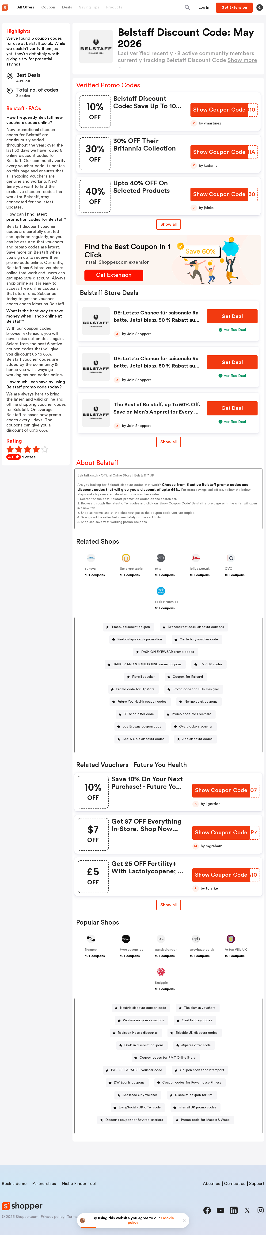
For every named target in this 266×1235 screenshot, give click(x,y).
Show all (168, 905)
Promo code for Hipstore (135, 689)
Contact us (234, 1183)
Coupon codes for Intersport (202, 1070)
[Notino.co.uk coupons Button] (199, 701)
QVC (228, 568)
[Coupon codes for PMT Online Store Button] (166, 1057)
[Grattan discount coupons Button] (142, 1045)
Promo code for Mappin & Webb (205, 1120)
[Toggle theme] (259, 7)
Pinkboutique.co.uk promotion (139, 639)
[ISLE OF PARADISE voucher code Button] (134, 1070)
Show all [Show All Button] (168, 224)
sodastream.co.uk (169, 602)
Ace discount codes (197, 739)
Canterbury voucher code (199, 639)
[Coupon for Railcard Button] (186, 677)
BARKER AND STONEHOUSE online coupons (147, 664)
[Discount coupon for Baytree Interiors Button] (132, 1120)
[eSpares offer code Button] (194, 1045)
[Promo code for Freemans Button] (190, 714)
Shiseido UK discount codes (196, 1032)
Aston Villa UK (236, 949)
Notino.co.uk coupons (200, 701)
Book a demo (14, 1183)
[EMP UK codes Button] (209, 664)
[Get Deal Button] (232, 316)
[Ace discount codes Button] (195, 739)
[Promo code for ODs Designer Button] (193, 689)
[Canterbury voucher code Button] (197, 639)
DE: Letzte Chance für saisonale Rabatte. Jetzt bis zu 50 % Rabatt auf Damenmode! (156, 366)
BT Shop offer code (139, 714)
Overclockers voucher (196, 726)
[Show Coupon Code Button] (219, 110)
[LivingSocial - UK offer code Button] (138, 1107)
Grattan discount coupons (143, 1045)
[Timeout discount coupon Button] (128, 627)
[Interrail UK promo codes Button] (195, 1107)
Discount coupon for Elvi (194, 1095)
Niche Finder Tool (79, 1183)
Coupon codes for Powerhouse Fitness (191, 1082)
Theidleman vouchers (199, 1008)
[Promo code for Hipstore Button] (133, 689)
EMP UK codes (210, 664)
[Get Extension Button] (113, 275)
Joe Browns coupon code (141, 726)
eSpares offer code (196, 1045)
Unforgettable (131, 568)
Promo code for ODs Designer (195, 689)
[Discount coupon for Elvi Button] (192, 1095)
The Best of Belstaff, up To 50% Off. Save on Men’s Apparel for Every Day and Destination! (157, 412)
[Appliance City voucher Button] (137, 1095)
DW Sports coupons (129, 1082)
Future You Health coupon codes (142, 701)
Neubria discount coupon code (143, 1008)
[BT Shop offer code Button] (137, 714)
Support (256, 1183)
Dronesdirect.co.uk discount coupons (196, 627)
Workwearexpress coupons (143, 1020)
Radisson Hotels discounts (138, 1032)
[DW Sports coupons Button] (127, 1082)
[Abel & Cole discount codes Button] (141, 739)
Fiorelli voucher (143, 676)
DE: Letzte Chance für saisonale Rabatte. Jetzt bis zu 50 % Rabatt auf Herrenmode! (156, 320)
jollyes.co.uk (200, 568)
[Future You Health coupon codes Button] (140, 701)
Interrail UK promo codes (197, 1107)
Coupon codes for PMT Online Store (168, 1057)
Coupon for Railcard (188, 676)
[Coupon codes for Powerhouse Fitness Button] (190, 1082)
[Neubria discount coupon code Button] (141, 1008)
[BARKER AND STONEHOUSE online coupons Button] (145, 664)
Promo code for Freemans (191, 714)
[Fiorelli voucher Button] (141, 677)
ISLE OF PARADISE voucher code (136, 1070)
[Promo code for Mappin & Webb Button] (203, 1120)
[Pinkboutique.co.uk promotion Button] (137, 639)
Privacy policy (53, 1217)
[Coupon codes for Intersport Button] (200, 1070)
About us (211, 1183)
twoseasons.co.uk (134, 949)
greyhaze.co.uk (202, 949)
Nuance (91, 949)
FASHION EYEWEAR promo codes (167, 652)
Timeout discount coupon (130, 627)
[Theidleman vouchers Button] (198, 1008)
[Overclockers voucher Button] (194, 726)
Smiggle (161, 982)
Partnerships (44, 1183)
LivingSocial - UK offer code (140, 1107)
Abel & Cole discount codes (143, 739)
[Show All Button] (168, 905)
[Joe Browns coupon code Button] (140, 726)
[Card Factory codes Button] (195, 1020)
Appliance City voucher (139, 1095)
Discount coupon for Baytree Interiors (134, 1120)
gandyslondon (166, 949)
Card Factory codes (197, 1020)
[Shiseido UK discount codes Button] (194, 1033)
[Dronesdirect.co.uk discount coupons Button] (194, 627)
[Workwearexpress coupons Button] (141, 1020)
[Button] (204, 7)
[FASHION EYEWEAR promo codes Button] (165, 652)
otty (158, 568)
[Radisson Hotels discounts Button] (136, 1033)
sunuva (90, 568)
